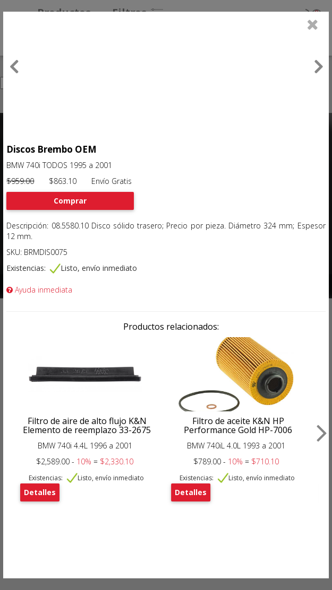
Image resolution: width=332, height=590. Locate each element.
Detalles (40, 492)
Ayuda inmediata (39, 290)
